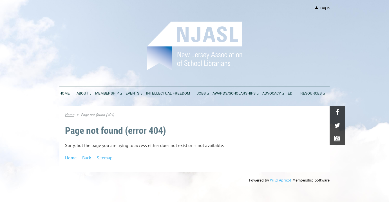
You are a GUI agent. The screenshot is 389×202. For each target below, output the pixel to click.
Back (86, 158)
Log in (325, 8)
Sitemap (105, 158)
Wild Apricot (280, 180)
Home (69, 115)
